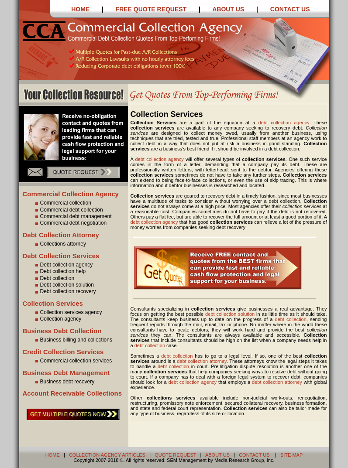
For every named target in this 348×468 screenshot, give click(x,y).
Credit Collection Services (63, 351)
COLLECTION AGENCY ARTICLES (107, 455)
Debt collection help (59, 271)
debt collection (291, 319)
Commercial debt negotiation (70, 223)
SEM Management (187, 460)
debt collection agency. (286, 122)
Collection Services (53, 303)
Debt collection (54, 278)
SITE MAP (291, 455)
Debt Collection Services (61, 256)
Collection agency (57, 319)
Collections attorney (59, 244)
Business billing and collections (72, 340)
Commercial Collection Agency (71, 194)
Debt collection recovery (64, 291)
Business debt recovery (64, 382)
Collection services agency (67, 312)
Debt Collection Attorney (61, 235)
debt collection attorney (201, 361)
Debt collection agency (63, 265)
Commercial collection (62, 203)
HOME (80, 9)
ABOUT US (229, 9)
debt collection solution (230, 314)
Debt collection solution (63, 285)
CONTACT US (290, 9)
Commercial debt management (72, 216)
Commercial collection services (72, 361)
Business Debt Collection (62, 331)
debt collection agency (159, 159)
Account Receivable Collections (72, 393)
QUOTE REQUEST (175, 455)
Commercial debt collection (68, 210)
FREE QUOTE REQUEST (150, 9)
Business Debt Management (66, 372)
